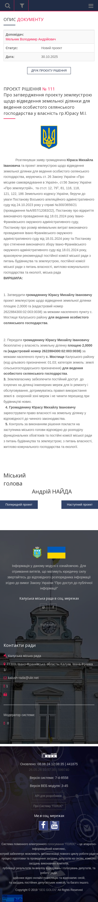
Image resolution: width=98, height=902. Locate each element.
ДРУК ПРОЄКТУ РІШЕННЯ (49, 70)
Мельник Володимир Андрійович (31, 39)
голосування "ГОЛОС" (61, 844)
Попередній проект (18, 504)
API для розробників (48, 796)
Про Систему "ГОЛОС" (48, 806)
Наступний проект (80, 504)
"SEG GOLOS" (47, 890)
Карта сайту (48, 624)
